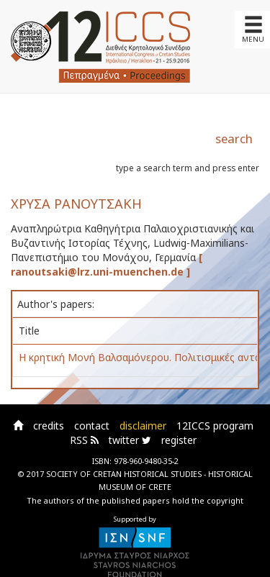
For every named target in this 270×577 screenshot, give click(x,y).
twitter (130, 440)
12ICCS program (214, 425)
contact (91, 425)
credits (48, 425)
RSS (84, 440)
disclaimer (143, 425)
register (179, 440)
